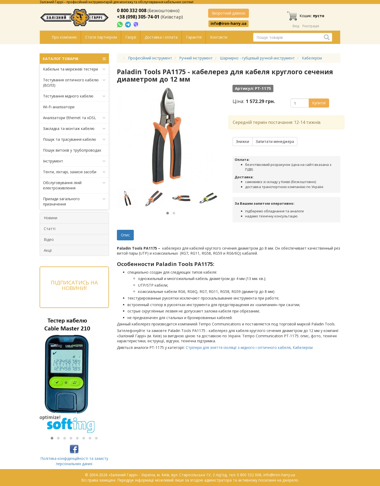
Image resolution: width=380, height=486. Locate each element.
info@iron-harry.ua (228, 23)
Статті (49, 228)
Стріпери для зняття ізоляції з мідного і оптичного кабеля (238, 347)
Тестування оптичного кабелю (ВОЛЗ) (74, 82)
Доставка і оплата (161, 37)
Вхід (296, 26)
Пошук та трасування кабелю (74, 139)
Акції (48, 250)
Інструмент (74, 161)
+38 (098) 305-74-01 (138, 17)
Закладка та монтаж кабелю (74, 128)
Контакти (218, 37)
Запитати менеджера (275, 141)
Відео (49, 239)
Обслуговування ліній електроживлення (74, 185)
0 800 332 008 (131, 10)
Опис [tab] (125, 234)
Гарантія (194, 37)
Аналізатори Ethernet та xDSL (74, 117)
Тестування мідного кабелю (74, 96)
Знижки (242, 141)
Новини (50, 217)
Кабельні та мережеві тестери (74, 69)
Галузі (130, 37)
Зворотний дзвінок (228, 13)
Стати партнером (101, 37)
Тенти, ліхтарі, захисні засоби (74, 172)
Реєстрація (310, 26)
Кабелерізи (303, 347)
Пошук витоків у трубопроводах (72, 150)
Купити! (319, 102)
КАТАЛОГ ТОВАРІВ (74, 58)
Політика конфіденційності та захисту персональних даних (74, 461)
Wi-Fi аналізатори (58, 106)
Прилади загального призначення (74, 201)
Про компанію (64, 37)
